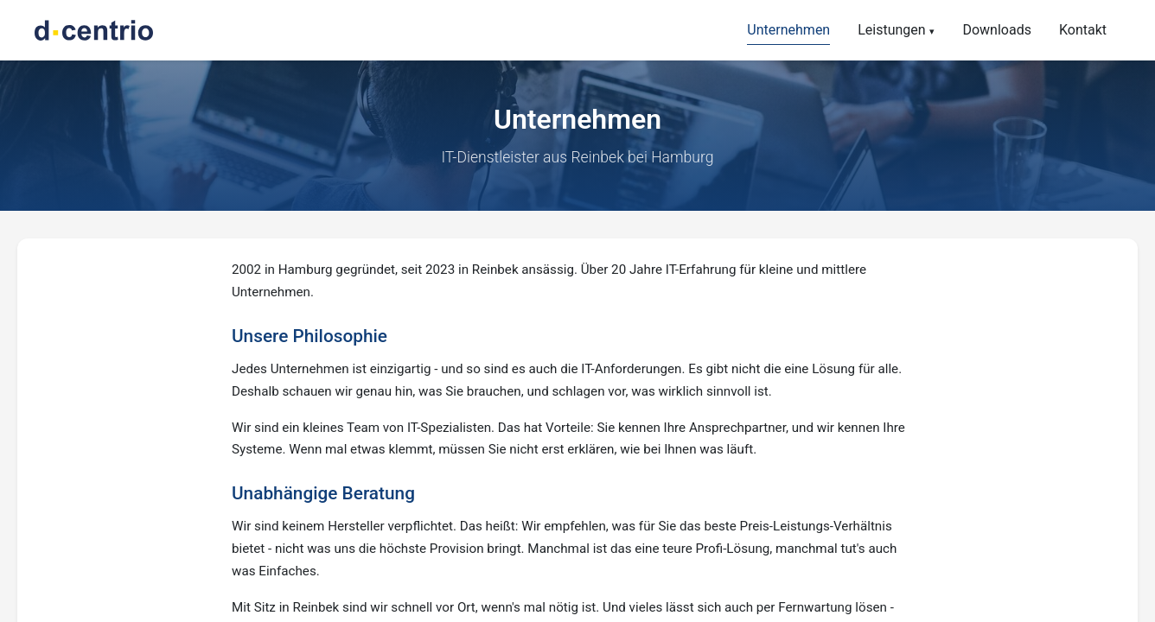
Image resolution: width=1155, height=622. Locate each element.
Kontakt (1083, 30)
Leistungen (891, 30)
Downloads (996, 30)
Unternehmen (788, 30)
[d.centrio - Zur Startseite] (94, 30)
